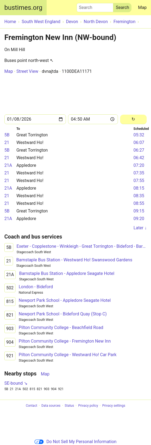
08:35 (138, 195)
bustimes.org (23, 7)
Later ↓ (140, 227)
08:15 (138, 188)
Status (69, 406)
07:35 (138, 173)
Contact (31, 406)
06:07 (138, 142)
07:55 (138, 180)
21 (6, 142)
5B (6, 134)
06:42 (138, 157)
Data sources (50, 406)
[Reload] (133, 119)
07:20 (138, 165)
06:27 (138, 150)
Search (94, 6)
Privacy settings (113, 406)
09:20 (138, 218)
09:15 (138, 211)
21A (8, 165)
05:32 (138, 134)
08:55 (138, 203)
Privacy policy (88, 406)
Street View (27, 71)
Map (142, 7)
